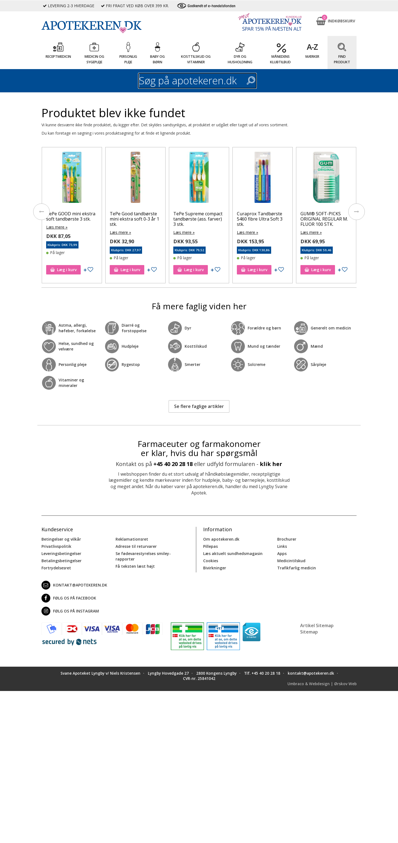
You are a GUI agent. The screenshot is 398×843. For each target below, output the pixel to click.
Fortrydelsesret (56, 567)
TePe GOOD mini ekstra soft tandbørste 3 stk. (70, 216)
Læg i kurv (63, 269)
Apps (282, 553)
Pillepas (210, 546)
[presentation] (41, 211)
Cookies (210, 560)
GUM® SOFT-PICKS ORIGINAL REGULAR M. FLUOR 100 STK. (324, 219)
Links (282, 546)
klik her (271, 464)
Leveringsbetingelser (61, 553)
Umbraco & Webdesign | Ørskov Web (322, 683)
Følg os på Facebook (68, 598)
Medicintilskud (291, 560)
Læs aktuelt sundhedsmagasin (233, 553)
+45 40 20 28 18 (173, 464)
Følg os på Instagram (70, 611)
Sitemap (309, 632)
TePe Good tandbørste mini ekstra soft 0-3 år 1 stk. (134, 219)
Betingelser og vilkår (61, 539)
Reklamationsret (132, 539)
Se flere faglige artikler (199, 406)
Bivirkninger (214, 567)
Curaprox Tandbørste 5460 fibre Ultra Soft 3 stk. (259, 219)
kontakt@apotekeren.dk (74, 585)
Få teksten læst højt (135, 566)
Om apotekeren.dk (221, 539)
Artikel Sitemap (317, 625)
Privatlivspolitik (56, 546)
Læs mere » (56, 227)
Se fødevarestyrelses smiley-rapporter (143, 556)
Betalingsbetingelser (61, 560)
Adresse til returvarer (136, 546)
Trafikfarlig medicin (296, 567)
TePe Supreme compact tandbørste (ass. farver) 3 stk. (197, 219)
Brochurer (286, 539)
